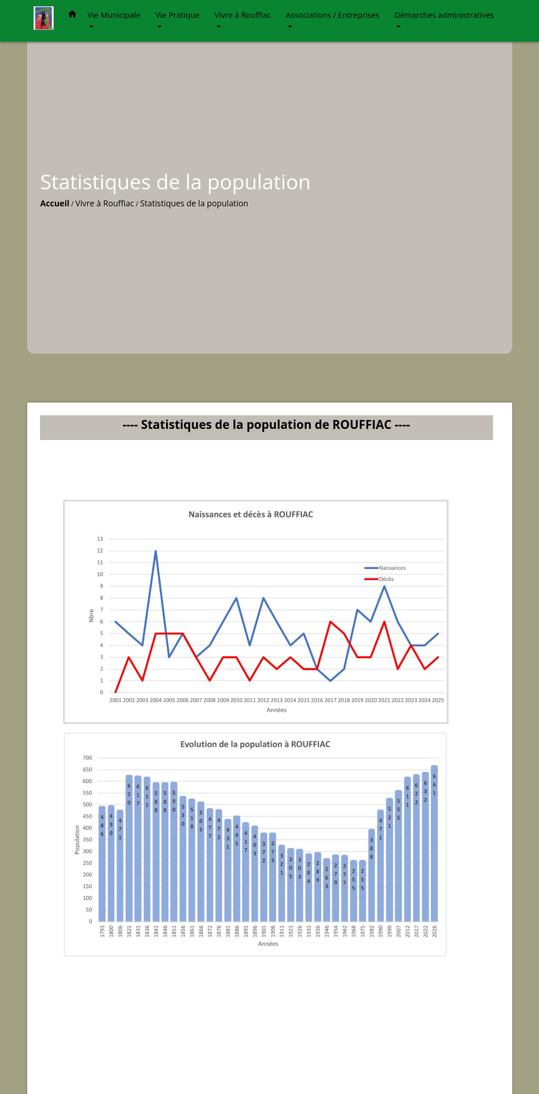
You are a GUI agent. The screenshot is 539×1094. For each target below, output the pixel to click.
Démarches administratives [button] (444, 14)
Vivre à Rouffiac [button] (243, 14)
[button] (72, 16)
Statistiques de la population (194, 203)
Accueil (55, 203)
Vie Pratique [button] (178, 14)
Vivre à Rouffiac (104, 203)
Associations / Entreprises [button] (332, 14)
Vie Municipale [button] (114, 14)
